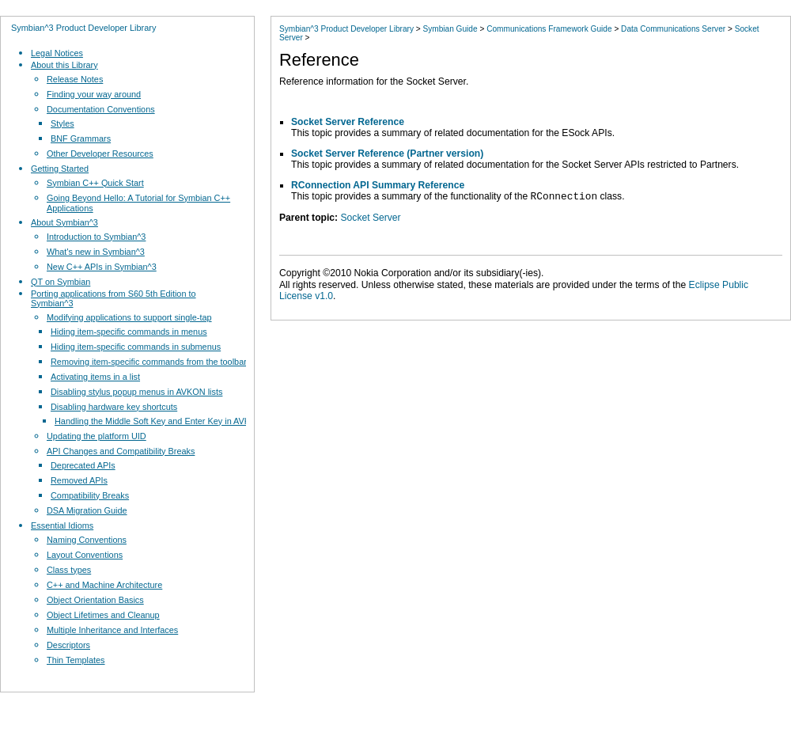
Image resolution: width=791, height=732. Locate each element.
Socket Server (370, 220)
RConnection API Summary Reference (377, 185)
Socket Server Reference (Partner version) (387, 153)
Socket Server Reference (347, 121)
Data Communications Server (673, 29)
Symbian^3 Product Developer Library (83, 27)
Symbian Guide (449, 29)
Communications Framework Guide (548, 29)
